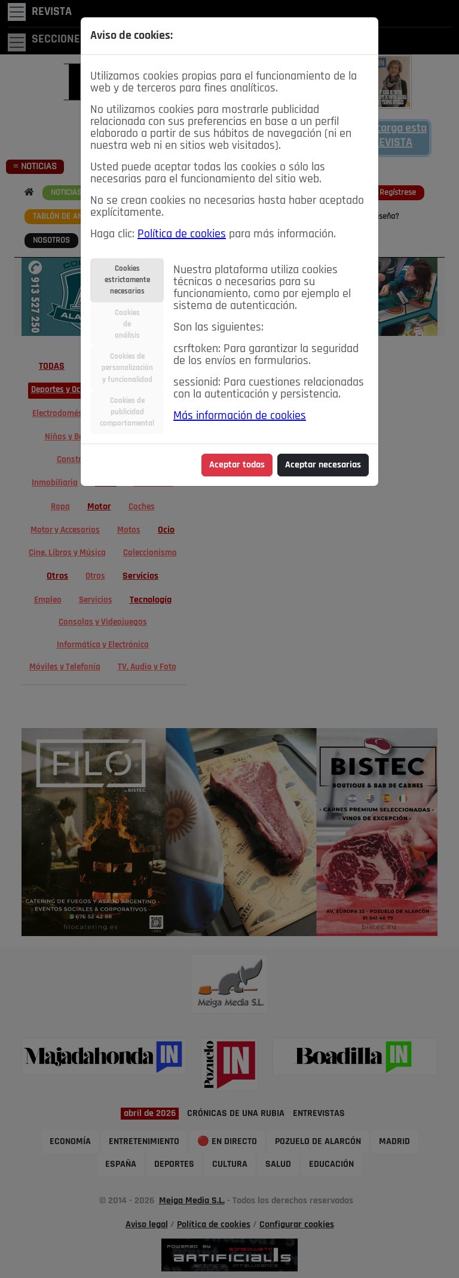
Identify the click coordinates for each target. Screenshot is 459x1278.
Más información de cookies (239, 416)
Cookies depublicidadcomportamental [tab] (127, 412)
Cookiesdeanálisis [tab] (127, 324)
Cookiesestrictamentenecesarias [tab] (127, 280)
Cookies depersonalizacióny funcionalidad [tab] (127, 368)
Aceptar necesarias (323, 465)
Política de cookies (181, 234)
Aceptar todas (237, 465)
